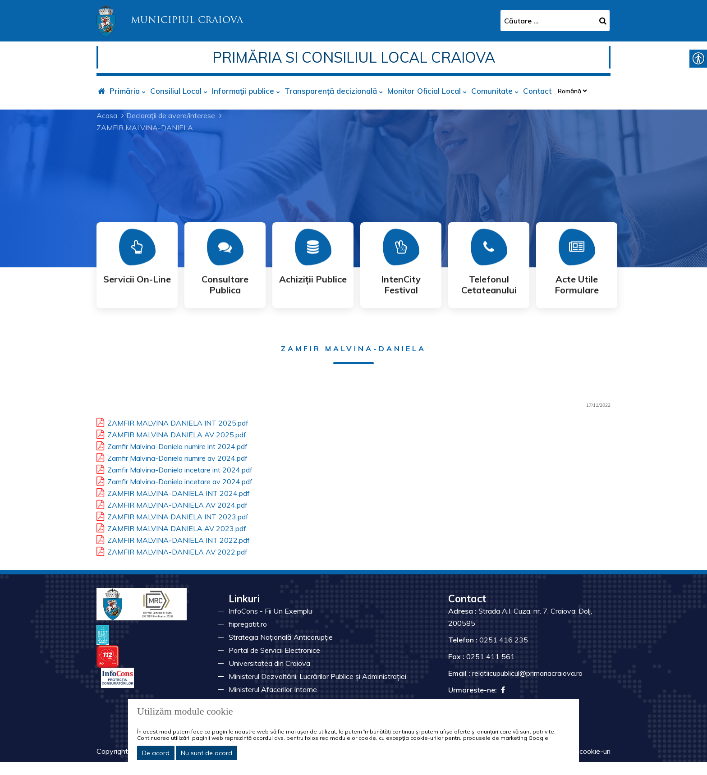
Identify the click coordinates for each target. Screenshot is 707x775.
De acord (156, 753)
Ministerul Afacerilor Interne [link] (273, 689)
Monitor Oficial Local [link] (424, 91)
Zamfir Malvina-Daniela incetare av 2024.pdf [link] (174, 480)
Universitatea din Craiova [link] (269, 663)
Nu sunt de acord (206, 753)
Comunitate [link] (492, 91)
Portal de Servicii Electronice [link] (274, 650)
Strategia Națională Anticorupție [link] (281, 637)
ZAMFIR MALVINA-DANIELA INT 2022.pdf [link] (173, 539)
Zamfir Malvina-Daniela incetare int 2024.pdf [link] (174, 468)
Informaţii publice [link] (243, 91)
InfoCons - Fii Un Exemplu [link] (270, 610)
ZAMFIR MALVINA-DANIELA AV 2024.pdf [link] (172, 503)
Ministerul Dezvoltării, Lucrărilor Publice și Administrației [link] (317, 676)
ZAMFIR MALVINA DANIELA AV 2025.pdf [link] (171, 433)
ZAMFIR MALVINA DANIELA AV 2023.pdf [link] (171, 527)
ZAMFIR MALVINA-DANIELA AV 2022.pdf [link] (172, 550)
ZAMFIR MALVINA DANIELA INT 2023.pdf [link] (172, 515)
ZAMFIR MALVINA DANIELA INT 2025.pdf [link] (172, 421)
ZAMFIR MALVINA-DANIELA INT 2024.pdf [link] (173, 492)
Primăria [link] (125, 91)
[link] (169, 19)
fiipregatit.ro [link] (248, 623)
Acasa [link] (106, 115)
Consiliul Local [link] (176, 91)
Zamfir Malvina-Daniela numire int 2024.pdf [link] (172, 445)
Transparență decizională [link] (331, 91)
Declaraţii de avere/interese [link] (170, 115)
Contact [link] (537, 91)
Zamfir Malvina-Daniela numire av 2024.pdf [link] (172, 457)
